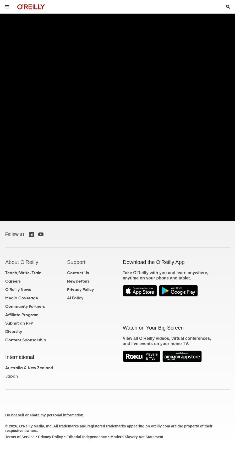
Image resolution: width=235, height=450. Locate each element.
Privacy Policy (80, 289)
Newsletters (78, 281)
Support (76, 262)
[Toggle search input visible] (228, 7)
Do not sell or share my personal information (44, 415)
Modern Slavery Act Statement (136, 437)
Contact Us (78, 273)
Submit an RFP (19, 323)
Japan (11, 376)
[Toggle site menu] (7, 7)
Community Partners (25, 306)
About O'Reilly (21, 262)
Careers (13, 281)
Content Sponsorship (25, 340)
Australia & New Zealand (29, 367)
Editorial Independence (87, 437)
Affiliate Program (22, 314)
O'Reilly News (18, 289)
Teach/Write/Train (23, 273)
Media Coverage (21, 298)
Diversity (13, 331)
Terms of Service (20, 437)
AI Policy (75, 298)
